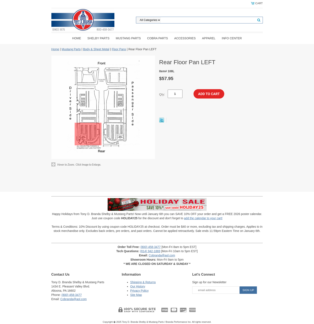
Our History (137, 286)
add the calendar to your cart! (203, 218)
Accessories (185, 38)
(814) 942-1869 (150, 251)
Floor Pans (119, 49)
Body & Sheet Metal (96, 49)
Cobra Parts (157, 38)
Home (76, 38)
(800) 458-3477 (150, 247)
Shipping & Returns (143, 282)
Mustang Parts (128, 38)
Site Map (136, 295)
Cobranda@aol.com (162, 255)
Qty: (162, 94)
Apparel (208, 38)
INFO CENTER (232, 38)
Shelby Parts (98, 38)
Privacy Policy (139, 290)
